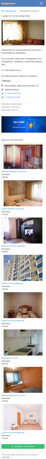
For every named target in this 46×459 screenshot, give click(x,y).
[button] (4, 33)
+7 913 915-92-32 (12, 93)
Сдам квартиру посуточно (12, 209)
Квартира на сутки (9, 358)
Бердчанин (8, 3)
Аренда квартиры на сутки (13, 395)
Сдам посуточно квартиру (12, 321)
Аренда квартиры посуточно (14, 171)
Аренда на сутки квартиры (13, 246)
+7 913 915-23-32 (12, 97)
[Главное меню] (41, 3)
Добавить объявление (23, 446)
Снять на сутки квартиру (12, 283)
